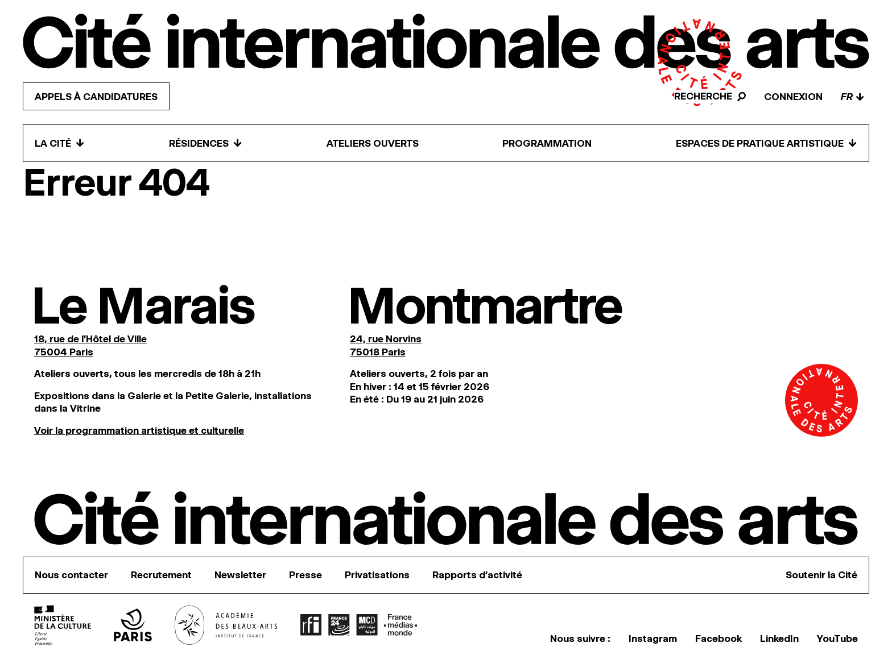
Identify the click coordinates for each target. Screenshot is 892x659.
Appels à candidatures (96, 96)
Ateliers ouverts (373, 143)
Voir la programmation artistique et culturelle (139, 430)
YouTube (837, 638)
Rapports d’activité (477, 575)
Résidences (205, 143)
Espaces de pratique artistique (766, 143)
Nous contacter (71, 575)
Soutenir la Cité (821, 575)
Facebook (718, 638)
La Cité (60, 143)
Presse (305, 575)
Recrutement (161, 575)
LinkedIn (779, 638)
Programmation (547, 143)
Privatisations (377, 575)
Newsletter (240, 575)
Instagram (653, 638)
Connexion (793, 96)
